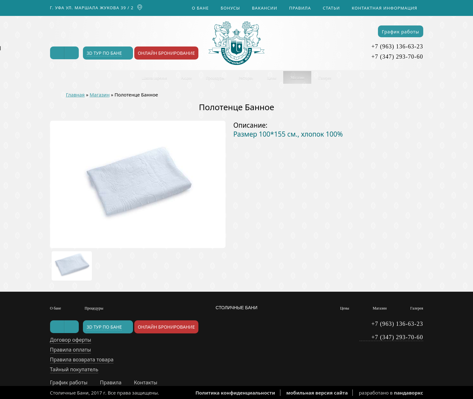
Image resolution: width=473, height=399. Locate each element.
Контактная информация (385, 8)
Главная (75, 94)
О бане (200, 8)
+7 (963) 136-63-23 (397, 46)
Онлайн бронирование (166, 53)
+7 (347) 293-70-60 (397, 56)
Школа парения (154, 77)
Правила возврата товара (82, 359)
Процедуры (215, 77)
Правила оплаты (70, 349)
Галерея (324, 77)
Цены (271, 77)
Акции (186, 77)
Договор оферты (70, 339)
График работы (400, 32)
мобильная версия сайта (317, 392)
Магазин (297, 77)
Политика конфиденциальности (235, 392)
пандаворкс (408, 392)
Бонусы (230, 8)
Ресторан (246, 77)
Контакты (145, 382)
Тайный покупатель (74, 369)
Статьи (331, 8)
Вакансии (264, 8)
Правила (300, 8)
